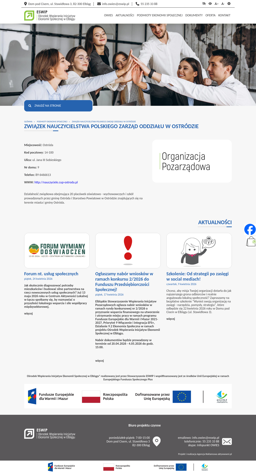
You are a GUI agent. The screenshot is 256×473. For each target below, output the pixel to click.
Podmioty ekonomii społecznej (52, 121)
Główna (28, 121)
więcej (28, 313)
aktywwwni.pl (225, 454)
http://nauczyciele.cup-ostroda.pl (56, 182)
